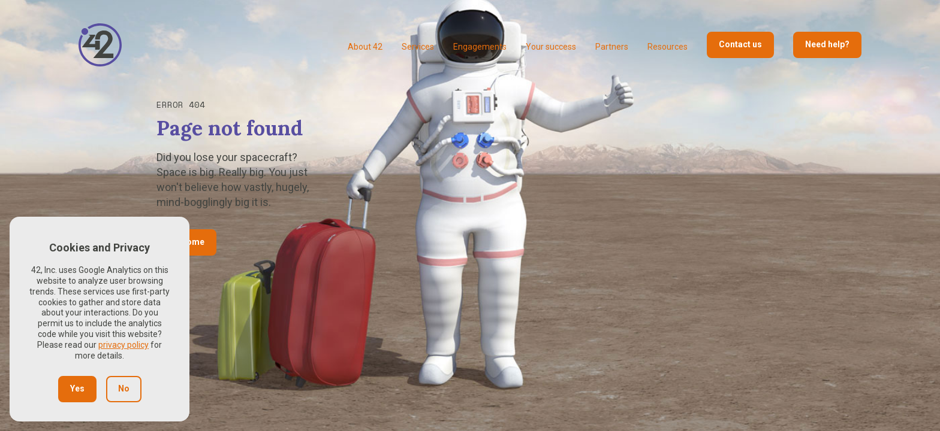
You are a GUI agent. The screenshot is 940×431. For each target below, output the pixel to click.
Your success (551, 46)
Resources (667, 46)
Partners (611, 46)
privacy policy (123, 345)
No (123, 388)
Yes (77, 388)
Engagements (480, 46)
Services (418, 46)
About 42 (365, 46)
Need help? (827, 44)
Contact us (740, 44)
